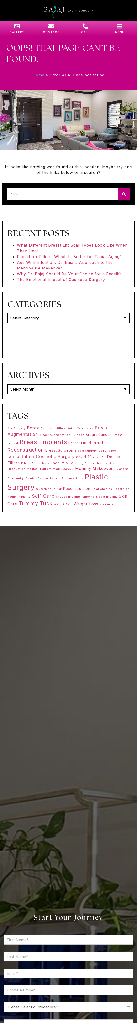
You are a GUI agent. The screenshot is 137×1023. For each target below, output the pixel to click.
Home (38, 75)
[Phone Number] (68, 990)
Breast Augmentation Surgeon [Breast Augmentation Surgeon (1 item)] (61, 434)
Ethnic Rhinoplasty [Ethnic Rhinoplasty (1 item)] (35, 463)
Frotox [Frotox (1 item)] (90, 463)
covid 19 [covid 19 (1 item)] (99, 457)
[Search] (124, 194)
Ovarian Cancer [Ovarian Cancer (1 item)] (36, 478)
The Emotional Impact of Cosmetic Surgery (61, 279)
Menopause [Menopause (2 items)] (63, 469)
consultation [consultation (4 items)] (20, 456)
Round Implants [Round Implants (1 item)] (19, 496)
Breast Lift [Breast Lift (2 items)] (77, 443)
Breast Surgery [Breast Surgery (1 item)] (86, 450)
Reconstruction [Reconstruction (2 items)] (76, 488)
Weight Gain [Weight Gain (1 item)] (63, 504)
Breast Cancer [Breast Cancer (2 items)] (98, 434)
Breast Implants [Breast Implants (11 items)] (43, 442)
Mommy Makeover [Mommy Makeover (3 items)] (94, 468)
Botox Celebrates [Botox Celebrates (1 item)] (80, 428)
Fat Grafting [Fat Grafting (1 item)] (75, 463)
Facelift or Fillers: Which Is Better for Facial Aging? (69, 256)
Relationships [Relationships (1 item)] (102, 488)
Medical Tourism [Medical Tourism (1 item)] (39, 469)
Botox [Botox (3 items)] (33, 427)
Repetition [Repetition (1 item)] (121, 488)
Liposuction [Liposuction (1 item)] (16, 469)
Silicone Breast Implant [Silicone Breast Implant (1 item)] (99, 496)
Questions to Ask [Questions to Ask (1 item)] (49, 488)
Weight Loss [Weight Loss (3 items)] (86, 503)
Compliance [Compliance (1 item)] (107, 450)
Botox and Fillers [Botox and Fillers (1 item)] (53, 428)
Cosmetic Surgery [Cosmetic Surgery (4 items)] (55, 456)
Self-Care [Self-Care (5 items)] (43, 496)
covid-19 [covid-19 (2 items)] (84, 457)
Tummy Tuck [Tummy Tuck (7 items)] (36, 503)
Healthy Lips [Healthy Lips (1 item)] (105, 463)
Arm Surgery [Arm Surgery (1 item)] (16, 428)
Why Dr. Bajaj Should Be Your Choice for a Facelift (69, 273)
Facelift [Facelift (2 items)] (57, 463)
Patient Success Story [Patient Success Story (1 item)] (66, 478)
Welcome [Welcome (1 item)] (106, 504)
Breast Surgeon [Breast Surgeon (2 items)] (59, 450)
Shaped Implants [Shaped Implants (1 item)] (68, 496)
